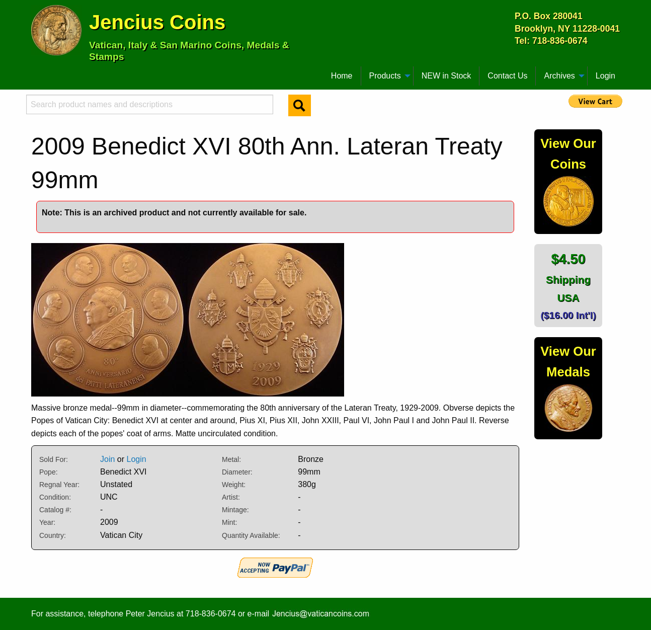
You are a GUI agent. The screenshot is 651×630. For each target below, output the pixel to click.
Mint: (229, 522)
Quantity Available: (251, 535)
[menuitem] (36, 71)
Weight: (234, 485)
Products (385, 75)
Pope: (48, 472)
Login (605, 75)
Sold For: (53, 459)
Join (107, 459)
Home (342, 75)
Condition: (55, 497)
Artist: (231, 497)
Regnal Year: (59, 485)
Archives (559, 75)
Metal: (231, 459)
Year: (47, 522)
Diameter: (237, 472)
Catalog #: (55, 510)
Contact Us (507, 75)
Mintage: (235, 510)
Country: (52, 535)
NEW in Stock (446, 75)
